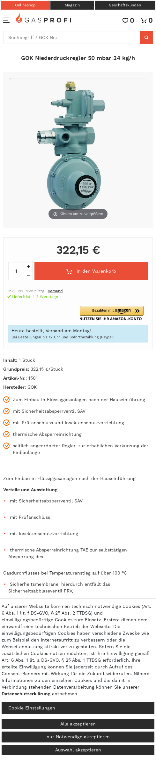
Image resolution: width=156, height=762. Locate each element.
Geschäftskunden (125, 5)
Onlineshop (25, 5)
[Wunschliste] (128, 20)
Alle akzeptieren (78, 723)
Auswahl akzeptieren (78, 749)
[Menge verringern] (28, 275)
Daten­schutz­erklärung (26, 693)
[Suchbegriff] (72, 37)
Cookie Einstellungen (31, 707)
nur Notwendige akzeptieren (78, 736)
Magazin (72, 5)
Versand (55, 291)
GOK (32, 387)
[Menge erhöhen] (28, 266)
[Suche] (146, 37)
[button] (114, 313)
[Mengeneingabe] (16, 271)
